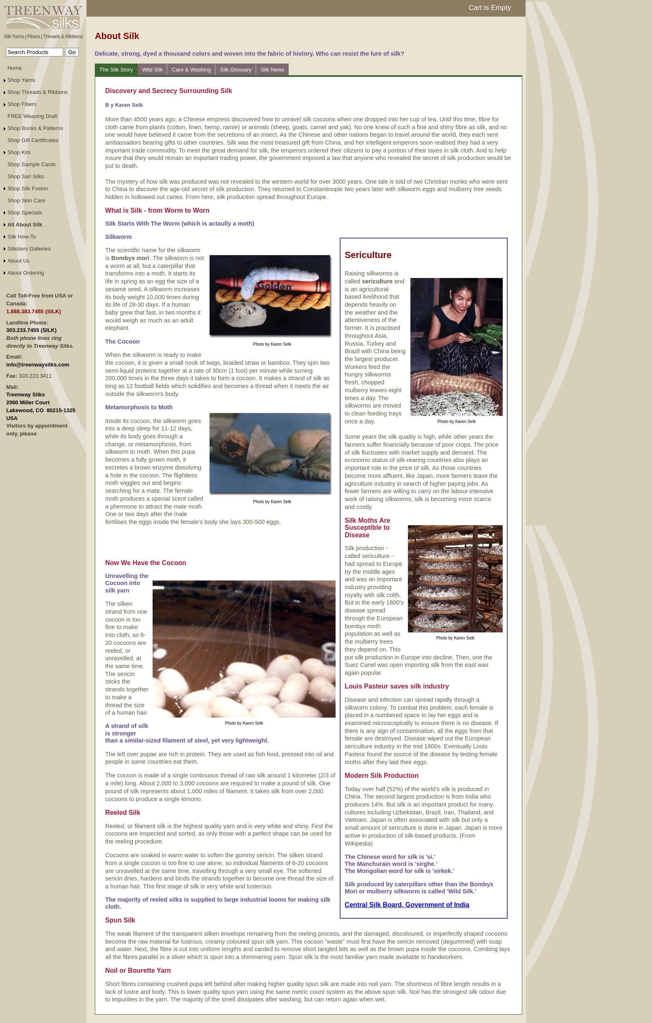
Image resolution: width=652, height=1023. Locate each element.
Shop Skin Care (26, 200)
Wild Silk (152, 69)
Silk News (272, 69)
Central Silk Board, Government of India (407, 904)
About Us (18, 261)
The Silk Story (116, 69)
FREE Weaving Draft (32, 116)
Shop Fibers (22, 104)
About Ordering (25, 273)
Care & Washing (191, 69)
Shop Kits (18, 152)
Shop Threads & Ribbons (37, 92)
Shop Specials (24, 212)
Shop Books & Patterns (35, 128)
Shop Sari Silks (25, 176)
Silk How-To (21, 237)
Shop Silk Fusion (27, 188)
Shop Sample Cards (31, 164)
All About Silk (24, 224)
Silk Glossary (236, 69)
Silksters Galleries (29, 249)
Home (14, 68)
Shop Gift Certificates (32, 140)
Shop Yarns (21, 80)
